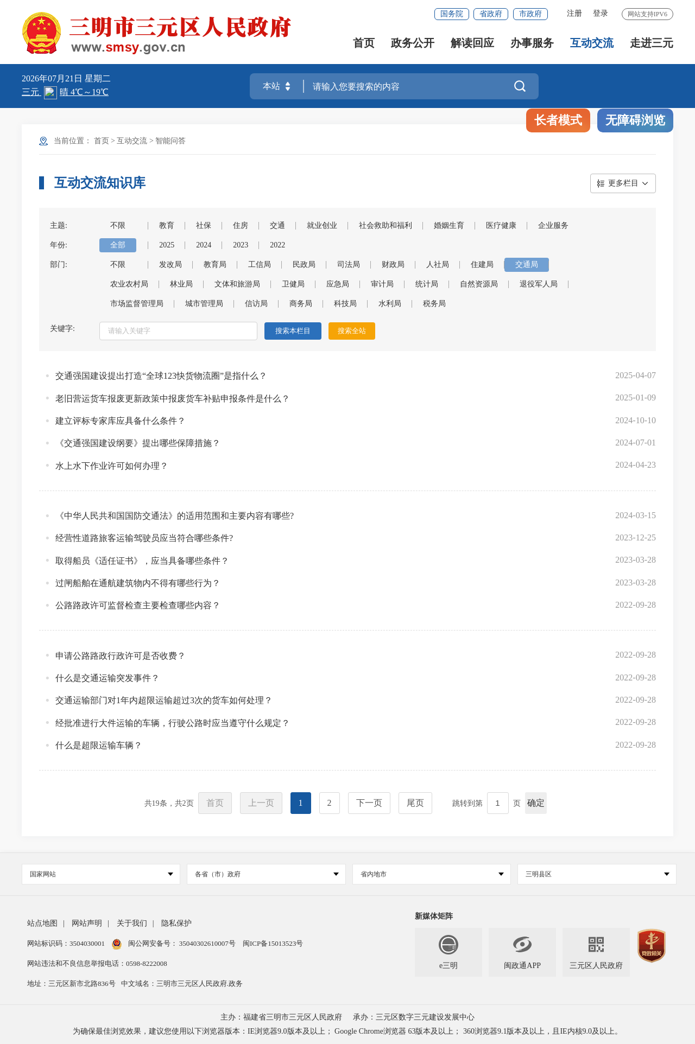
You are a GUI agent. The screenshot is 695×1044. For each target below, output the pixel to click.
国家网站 (101, 874)
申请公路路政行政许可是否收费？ (120, 655)
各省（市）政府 (266, 874)
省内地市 (432, 874)
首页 (364, 43)
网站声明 (87, 923)
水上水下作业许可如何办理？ (111, 465)
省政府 (490, 14)
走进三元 (651, 43)
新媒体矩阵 (434, 916)
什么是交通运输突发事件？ (107, 678)
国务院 (451, 14)
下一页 (369, 802)
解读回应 (472, 43)
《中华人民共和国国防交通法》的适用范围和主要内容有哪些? (174, 515)
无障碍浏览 (635, 120)
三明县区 (597, 874)
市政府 (530, 14)
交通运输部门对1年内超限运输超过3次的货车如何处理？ (164, 700)
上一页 (261, 802)
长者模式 (558, 120)
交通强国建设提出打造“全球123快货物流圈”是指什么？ (161, 375)
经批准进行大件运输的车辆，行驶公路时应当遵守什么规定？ (172, 723)
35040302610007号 (208, 943)
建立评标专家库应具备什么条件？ (120, 420)
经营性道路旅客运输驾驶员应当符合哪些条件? (144, 538)
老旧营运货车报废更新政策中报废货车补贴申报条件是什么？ (172, 398)
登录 (600, 13)
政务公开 (412, 43)
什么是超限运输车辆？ (98, 745)
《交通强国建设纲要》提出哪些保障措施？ (137, 443)
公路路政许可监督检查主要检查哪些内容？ (137, 605)
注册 (574, 13)
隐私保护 (176, 923)
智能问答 (170, 141)
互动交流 (592, 43)
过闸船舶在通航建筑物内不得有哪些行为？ (137, 583)
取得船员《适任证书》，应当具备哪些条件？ (142, 560)
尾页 (415, 802)
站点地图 (42, 923)
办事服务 (532, 43)
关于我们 (132, 923)
